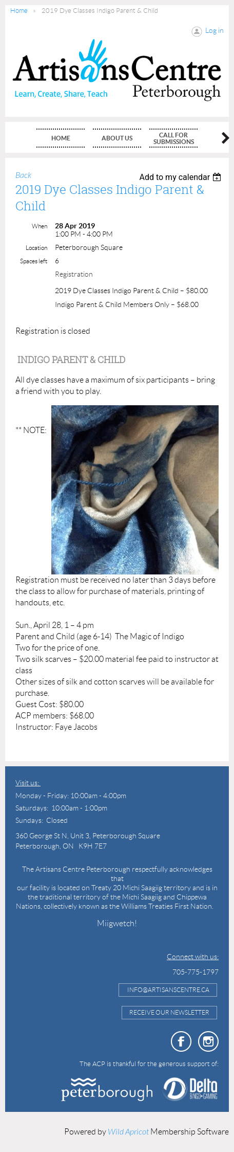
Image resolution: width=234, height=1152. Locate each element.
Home (19, 10)
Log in (214, 30)
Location (36, 247)
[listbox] (181, 177)
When (39, 226)
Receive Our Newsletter (169, 1012)
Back (23, 175)
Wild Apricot (128, 1132)
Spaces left (33, 261)
